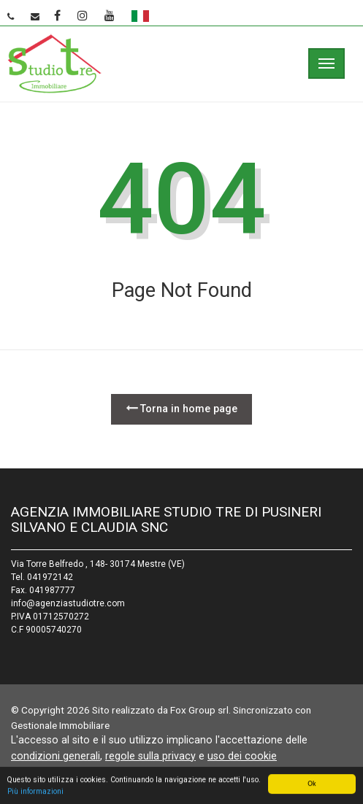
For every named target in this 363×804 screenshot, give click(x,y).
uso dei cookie (242, 756)
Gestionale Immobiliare (60, 725)
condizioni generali (55, 756)
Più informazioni (35, 792)
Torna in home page (181, 408)
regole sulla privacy (150, 756)
